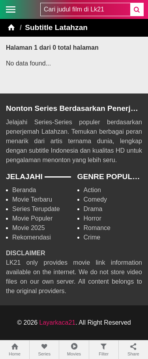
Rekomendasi (31, 237)
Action (92, 190)
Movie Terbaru (32, 199)
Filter (103, 349)
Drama (93, 209)
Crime (92, 237)
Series (44, 349)
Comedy (95, 199)
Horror (92, 218)
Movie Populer (32, 218)
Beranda (24, 190)
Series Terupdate (36, 209)
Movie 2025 (28, 227)
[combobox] (85, 9)
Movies (73, 349)
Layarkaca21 (57, 322)
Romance (97, 227)
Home (14, 349)
